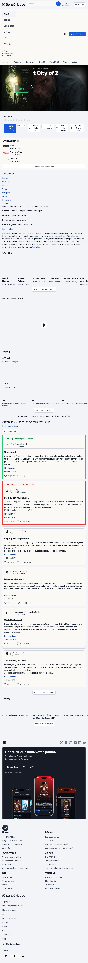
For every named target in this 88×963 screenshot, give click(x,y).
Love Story (50, 840)
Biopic (22, 211)
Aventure (14, 211)
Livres (49, 852)
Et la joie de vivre (52, 861)
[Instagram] (70, 743)
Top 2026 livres (51, 857)
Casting (7, 252)
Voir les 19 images (10, 362)
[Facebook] (66, 743)
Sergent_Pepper (21, 571)
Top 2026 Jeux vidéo (11, 857)
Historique (37, 211)
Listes (6, 699)
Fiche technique (9, 229)
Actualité (6, 848)
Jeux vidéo (9, 852)
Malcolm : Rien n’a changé (56, 844)
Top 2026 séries (52, 837)
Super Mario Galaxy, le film (14, 844)
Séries (49, 832)
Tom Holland (54, 278)
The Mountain (51, 881)
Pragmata (6, 864)
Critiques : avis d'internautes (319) (27, 422)
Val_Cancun (19, 653)
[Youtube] (84, 743)
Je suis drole (50, 864)
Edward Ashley (71, 278)
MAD (4, 885)
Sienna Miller (39, 278)
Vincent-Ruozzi (21, 444)
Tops (5, 383)
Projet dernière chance (12, 840)
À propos (6, 902)
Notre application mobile (13, 906)
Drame (29, 211)
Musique (50, 872)
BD (4, 872)
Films (5, 832)
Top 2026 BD (8, 877)
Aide (4, 914)
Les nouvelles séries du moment (59, 848)
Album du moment (53, 888)
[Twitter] (61, 743)
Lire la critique (10, 468)
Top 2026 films (8, 837)
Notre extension (9, 910)
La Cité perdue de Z (19, 215)
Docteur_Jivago (21, 531)
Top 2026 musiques (53, 877)
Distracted (49, 885)
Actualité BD (7, 888)
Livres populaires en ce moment (59, 868)
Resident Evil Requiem (11, 861)
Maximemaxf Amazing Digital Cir (27, 612)
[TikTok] (75, 743)
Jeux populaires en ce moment (15, 868)
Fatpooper (19, 490)
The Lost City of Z (43, 68)
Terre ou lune (8, 881)
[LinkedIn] (79, 743)
